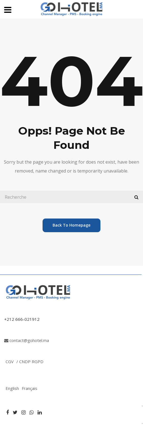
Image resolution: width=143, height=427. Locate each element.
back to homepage (71, 225)
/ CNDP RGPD (29, 361)
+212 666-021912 (22, 319)
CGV (10, 361)
